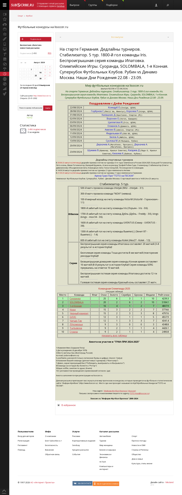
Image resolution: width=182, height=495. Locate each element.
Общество (136, 454)
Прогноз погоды (139, 441)
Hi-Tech (103, 462)
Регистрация (23, 441)
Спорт (20, 16)
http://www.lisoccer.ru (42, 96)
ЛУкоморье (76, 324)
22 (36, 75)
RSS (49, 53)
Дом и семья (137, 459)
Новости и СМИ (138, 445)
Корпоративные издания (83, 441)
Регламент (22, 445)
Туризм (103, 441)
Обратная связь (52, 454)
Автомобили (105, 436)
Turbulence (76, 328)
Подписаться (35, 39)
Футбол (29, 16)
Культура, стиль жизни (142, 464)
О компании (50, 436)
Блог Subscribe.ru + (53, 441)
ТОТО (29, 117)
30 (40, 78)
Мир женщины (106, 445)
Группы (95, 3)
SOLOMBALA (76, 302)
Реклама (76, 436)
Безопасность (51, 445)
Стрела (74, 332)
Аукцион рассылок (80, 450)
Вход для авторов (26, 436)
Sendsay (76, 445)
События (76, 454)
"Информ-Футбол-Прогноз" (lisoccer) (119, 391)
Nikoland (169, 482)
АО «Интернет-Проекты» (42, 482)
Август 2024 (39, 62)
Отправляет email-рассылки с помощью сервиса (51, 4)
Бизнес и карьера (108, 450)
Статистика (28, 125)
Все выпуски (117, 37)
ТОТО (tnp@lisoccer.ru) (139, 394)
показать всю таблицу (114, 335)
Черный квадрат (79, 313)
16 (40, 72)
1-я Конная (76, 306)
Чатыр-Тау (76, 321)
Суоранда (75, 299)
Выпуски (77, 3)
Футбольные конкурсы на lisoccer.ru (43, 27)
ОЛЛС (73, 317)
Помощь (21, 450)
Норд (73, 310)
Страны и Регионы (140, 450)
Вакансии (49, 450)
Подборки (115, 3)
